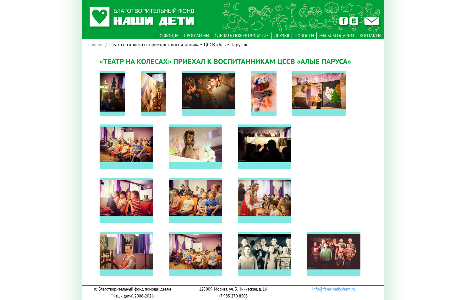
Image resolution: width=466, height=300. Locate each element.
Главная (94, 45)
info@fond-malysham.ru (333, 289)
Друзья (281, 35)
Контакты (370, 35)
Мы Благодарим (336, 35)
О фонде (169, 35)
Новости (304, 35)
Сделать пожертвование (242, 35)
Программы (196, 35)
